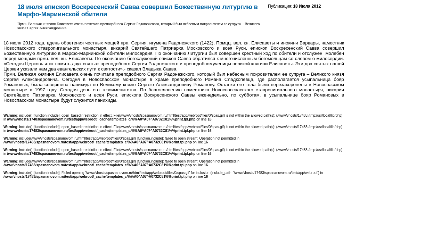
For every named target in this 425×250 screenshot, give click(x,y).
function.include (46, 115)
